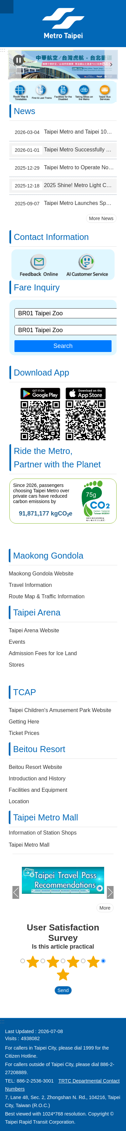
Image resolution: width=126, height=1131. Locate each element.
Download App (41, 372)
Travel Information (30, 585)
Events (17, 642)
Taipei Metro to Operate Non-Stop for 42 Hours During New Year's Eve (64, 168)
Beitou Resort (39, 749)
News (24, 111)
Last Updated (19, 1031)
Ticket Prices (24, 733)
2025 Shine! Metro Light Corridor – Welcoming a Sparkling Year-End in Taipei (64, 185)
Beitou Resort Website (35, 767)
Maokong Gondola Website (41, 573)
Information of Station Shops (43, 833)
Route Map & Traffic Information (47, 596)
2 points (53, 961)
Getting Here (24, 721)
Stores (16, 665)
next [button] (111, 64)
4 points (93, 961)
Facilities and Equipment (38, 790)
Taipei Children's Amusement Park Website (60, 710)
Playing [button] (18, 60)
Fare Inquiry (37, 287)
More (105, 908)
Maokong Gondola (48, 555)
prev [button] (15, 892)
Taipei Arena (36, 612)
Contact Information (51, 237)
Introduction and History (37, 778)
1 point (33, 961)
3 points (73, 961)
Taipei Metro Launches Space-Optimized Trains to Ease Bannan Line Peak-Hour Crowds (64, 203)
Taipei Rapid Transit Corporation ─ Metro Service (63, 23)
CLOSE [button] (6, 6)
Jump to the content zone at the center (3, 3)
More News (101, 218)
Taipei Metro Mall (45, 817)
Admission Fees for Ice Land (43, 653)
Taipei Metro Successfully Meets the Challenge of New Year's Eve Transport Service (64, 150)
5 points (63, 974)
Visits (10, 1038)
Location (19, 801)
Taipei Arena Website (34, 630)
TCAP (24, 692)
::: (2, 50)
